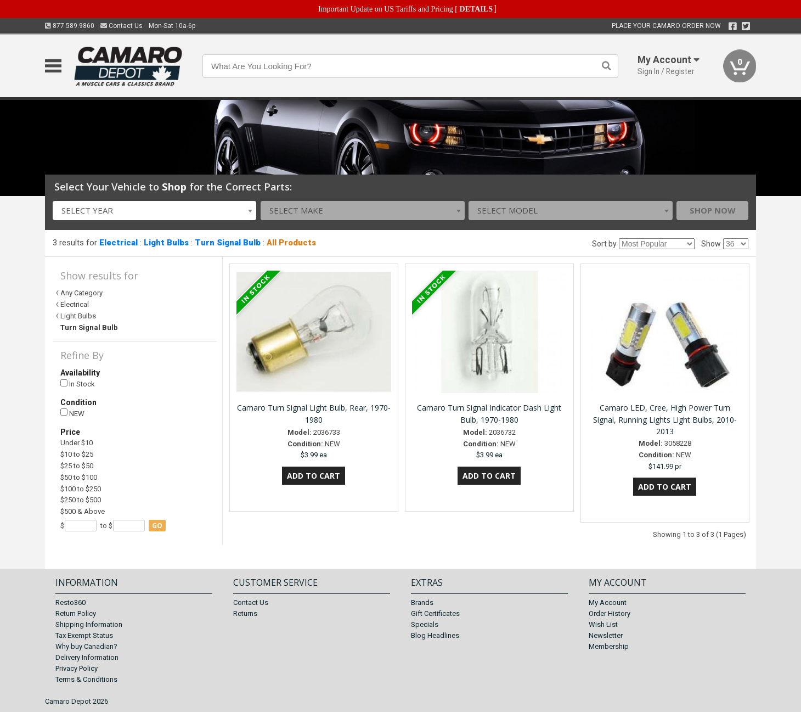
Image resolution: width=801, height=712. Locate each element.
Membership (609, 646)
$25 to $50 (76, 466)
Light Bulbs (166, 243)
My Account (608, 602)
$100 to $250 (80, 489)
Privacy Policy (76, 668)
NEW (72, 413)
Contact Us (121, 26)
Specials (424, 624)
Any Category (81, 293)
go (157, 525)
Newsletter (606, 635)
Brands (422, 602)
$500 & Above (82, 511)
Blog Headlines (435, 635)
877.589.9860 (69, 26)
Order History (609, 613)
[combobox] (155, 210)
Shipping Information (88, 624)
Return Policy (75, 613)
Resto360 (70, 602)
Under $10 (76, 443)
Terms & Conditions (86, 679)
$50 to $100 (78, 477)
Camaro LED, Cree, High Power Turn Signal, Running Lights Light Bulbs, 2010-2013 (665, 419)
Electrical (118, 243)
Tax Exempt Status (84, 635)
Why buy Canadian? (86, 646)
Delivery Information (87, 657)
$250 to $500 (80, 500)
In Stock (77, 384)
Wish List (603, 624)
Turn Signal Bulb (228, 243)
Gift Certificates (435, 613)
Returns (245, 613)
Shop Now (713, 210)
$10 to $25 (76, 454)
